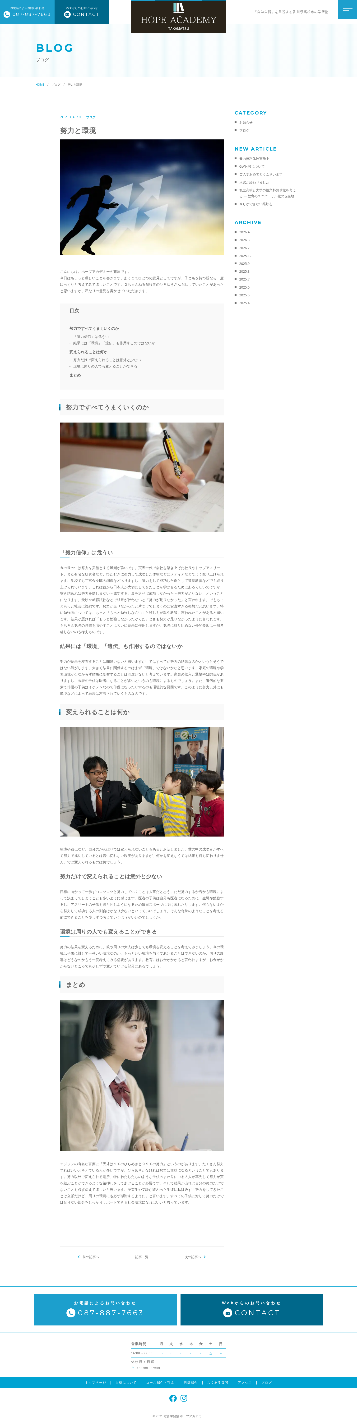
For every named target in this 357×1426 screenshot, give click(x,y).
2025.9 (244, 263)
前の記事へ (91, 1256)
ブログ (90, 117)
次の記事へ (193, 1256)
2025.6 (244, 287)
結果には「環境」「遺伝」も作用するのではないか (114, 342)
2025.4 (244, 303)
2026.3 (244, 240)
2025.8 (244, 271)
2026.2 (244, 248)
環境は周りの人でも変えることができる (105, 366)
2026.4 (244, 232)
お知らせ (246, 122)
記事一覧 (142, 1256)
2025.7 (244, 279)
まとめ (75, 375)
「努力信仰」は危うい (91, 336)
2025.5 (244, 295)
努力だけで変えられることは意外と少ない (107, 359)
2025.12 (245, 255)
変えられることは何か (88, 351)
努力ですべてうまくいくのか (94, 328)
